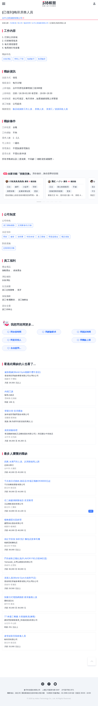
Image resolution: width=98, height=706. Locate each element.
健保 (12, 237)
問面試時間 (62, 332)
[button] (39, 201)
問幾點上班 (14, 340)
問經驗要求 (38, 332)
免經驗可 (31, 59)
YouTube (55, 675)
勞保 (5, 237)
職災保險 (65, 237)
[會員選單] (94, 3)
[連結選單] (3, 3)
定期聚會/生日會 (25, 225)
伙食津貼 (7, 59)
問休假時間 (14, 332)
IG (42, 675)
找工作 (20, 23)
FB (49, 675)
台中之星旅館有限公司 (40, 23)
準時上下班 (19, 59)
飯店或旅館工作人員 (22, 109)
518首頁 (13, 23)
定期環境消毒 (9, 248)
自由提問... (39, 340)
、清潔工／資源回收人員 (56, 109)
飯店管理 (27, 23)
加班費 (20, 237)
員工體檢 (41, 237)
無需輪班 (42, 59)
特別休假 (30, 237)
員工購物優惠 (9, 225)
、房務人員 (38, 109)
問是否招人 (86, 332)
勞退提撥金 (53, 237)
